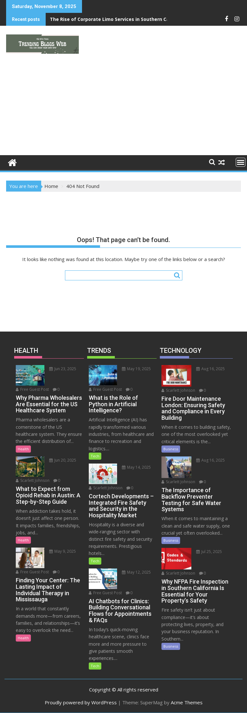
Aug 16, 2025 (210, 368)
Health (23, 448)
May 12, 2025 (136, 572)
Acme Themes (187, 702)
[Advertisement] (123, 107)
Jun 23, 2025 (62, 368)
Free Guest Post (32, 389)
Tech (95, 456)
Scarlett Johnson (33, 480)
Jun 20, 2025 (62, 460)
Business (170, 448)
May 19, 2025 (136, 368)
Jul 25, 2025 (209, 551)
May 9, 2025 (62, 551)
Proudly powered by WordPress (81, 702)
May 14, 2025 (136, 467)
